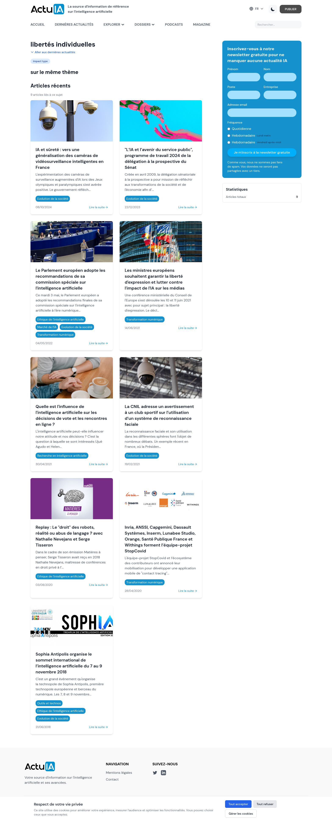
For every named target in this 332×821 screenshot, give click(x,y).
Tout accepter (238, 804)
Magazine (201, 24)
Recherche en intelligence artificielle (62, 456)
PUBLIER (290, 9)
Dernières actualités (74, 24)
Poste (231, 87)
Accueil (37, 24)
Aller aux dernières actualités (52, 52)
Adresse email (237, 105)
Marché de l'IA (46, 327)
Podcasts (174, 24)
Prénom (232, 69)
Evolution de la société (52, 199)
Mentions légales (119, 772)
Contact (112, 779)
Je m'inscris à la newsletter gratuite (262, 152)
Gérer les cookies (241, 813)
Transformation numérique (55, 335)
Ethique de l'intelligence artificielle (60, 319)
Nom (267, 69)
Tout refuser (265, 804)
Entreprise (271, 87)
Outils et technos (49, 703)
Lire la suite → (98, 207)
